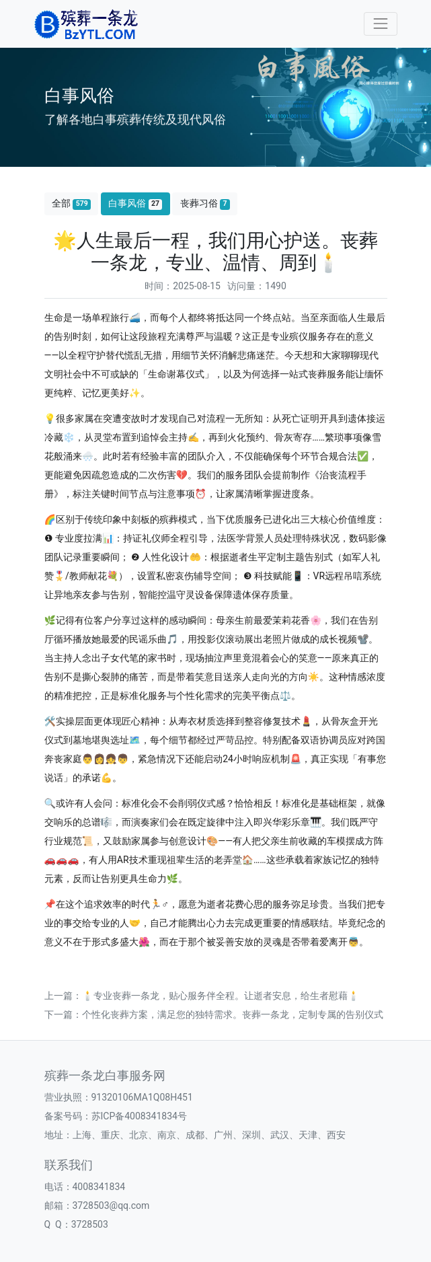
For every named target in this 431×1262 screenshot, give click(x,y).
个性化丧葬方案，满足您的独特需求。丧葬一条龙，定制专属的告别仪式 (232, 1014)
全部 (71, 203)
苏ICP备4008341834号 (139, 1116)
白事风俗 (135, 203)
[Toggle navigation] (380, 24)
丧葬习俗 (205, 203)
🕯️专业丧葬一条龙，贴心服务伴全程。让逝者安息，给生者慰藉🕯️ (221, 995)
